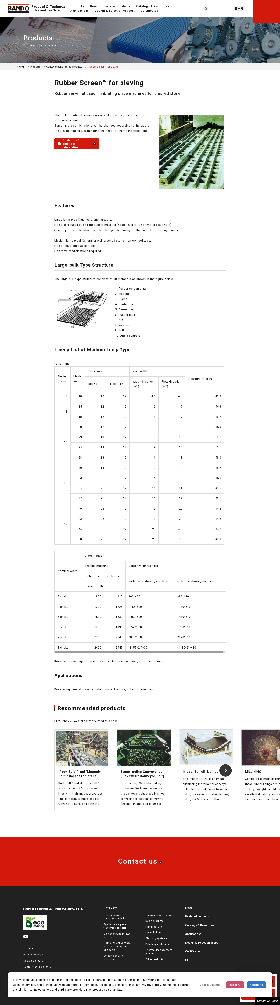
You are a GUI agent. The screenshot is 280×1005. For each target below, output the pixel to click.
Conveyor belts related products (64, 66)
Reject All (235, 984)
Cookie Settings (267, 1000)
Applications (79, 10)
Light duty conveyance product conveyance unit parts (117, 946)
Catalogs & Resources (152, 6)
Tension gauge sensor (158, 915)
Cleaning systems (156, 938)
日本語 (239, 8)
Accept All (256, 984)
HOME (21, 66)
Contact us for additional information (72, 144)
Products (77, 6)
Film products (153, 926)
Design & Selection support (115, 10)
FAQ (187, 960)
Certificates (149, 10)
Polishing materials (157, 944)
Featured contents (117, 6)
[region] (140, 453)
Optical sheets (154, 932)
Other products (154, 959)
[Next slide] (225, 770)
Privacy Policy (151, 984)
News (94, 6)
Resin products (154, 921)
